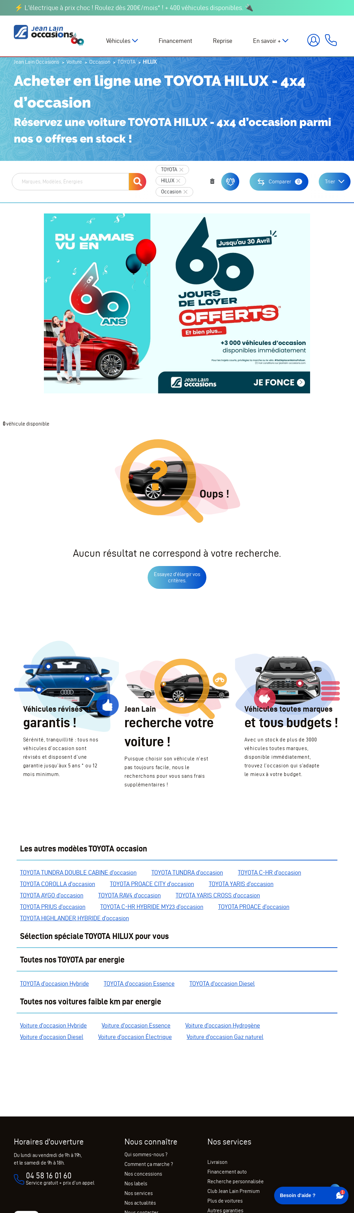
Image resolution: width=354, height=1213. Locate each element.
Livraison (217, 1162)
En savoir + (267, 40)
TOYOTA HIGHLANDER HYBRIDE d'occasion (74, 918)
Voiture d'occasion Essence (136, 1025)
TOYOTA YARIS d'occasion (241, 884)
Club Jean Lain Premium (233, 1191)
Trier (330, 181)
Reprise (222, 40)
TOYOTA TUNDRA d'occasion (187, 872)
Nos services (138, 1193)
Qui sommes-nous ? (145, 1154)
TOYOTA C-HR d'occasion (269, 872)
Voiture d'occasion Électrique (135, 1036)
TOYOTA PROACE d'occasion (253, 906)
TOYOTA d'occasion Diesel (222, 983)
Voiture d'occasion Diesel (51, 1036)
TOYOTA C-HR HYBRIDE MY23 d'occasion (151, 906)
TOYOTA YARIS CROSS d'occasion (218, 895)
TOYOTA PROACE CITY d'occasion (152, 884)
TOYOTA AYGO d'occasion (51, 895)
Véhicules (118, 40)
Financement (175, 40)
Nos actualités (140, 1203)
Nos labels (135, 1183)
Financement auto (227, 1172)
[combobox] (70, 181)
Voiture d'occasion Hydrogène (222, 1025)
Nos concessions (143, 1174)
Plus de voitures (225, 1201)
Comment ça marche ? (148, 1164)
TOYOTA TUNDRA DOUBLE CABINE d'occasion (78, 872)
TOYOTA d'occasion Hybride (54, 983)
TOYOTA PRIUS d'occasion (52, 906)
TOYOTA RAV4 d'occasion (129, 895)
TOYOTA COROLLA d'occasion (57, 884)
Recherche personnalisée (235, 1181)
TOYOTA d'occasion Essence (139, 983)
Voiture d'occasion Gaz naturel (225, 1036)
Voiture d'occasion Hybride (53, 1025)
